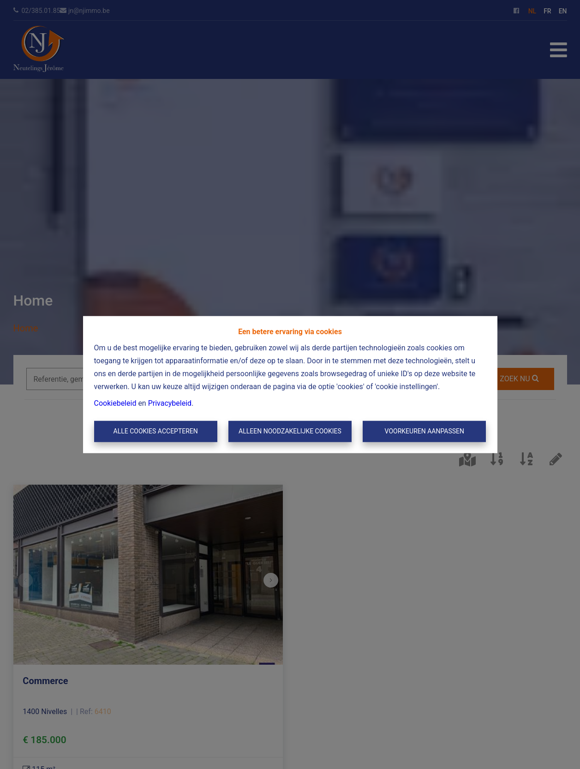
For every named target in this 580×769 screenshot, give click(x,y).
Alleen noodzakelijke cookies (290, 431)
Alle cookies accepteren (156, 431)
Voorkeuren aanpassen (424, 431)
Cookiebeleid (115, 403)
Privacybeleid (169, 403)
